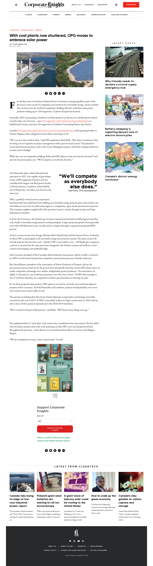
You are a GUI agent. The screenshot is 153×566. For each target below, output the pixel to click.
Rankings (89, 4)
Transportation (98, 15)
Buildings (81, 15)
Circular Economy (119, 15)
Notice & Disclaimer (98, 550)
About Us (76, 4)
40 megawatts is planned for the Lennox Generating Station (45, 130)
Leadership (42, 15)
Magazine (102, 4)
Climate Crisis (27, 30)
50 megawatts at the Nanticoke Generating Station (66, 120)
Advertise (82, 546)
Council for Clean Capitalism (73, 550)
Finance (56, 15)
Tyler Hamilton (19, 44)
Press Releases (96, 546)
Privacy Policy (50, 550)
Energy (68, 15)
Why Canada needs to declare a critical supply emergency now (121, 84)
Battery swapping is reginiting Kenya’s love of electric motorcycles (121, 132)
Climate (28, 15)
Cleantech (14, 30)
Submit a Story (67, 546)
